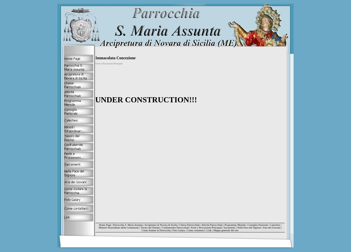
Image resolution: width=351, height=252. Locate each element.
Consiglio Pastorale (258, 225)
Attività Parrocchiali (212, 225)
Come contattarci (196, 230)
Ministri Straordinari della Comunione (119, 227)
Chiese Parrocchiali (189, 225)
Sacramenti (229, 227)
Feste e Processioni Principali (206, 227)
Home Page (105, 225)
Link (209, 230)
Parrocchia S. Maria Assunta (128, 225)
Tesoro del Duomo (150, 227)
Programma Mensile (235, 225)
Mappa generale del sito (225, 230)
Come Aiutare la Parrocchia (156, 230)
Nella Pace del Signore (249, 227)
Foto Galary (178, 230)
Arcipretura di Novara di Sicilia (161, 225)
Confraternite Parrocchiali (175, 227)
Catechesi (275, 225)
